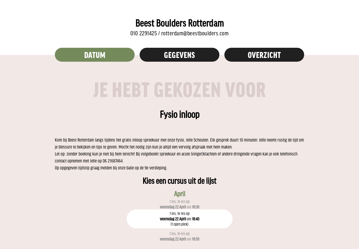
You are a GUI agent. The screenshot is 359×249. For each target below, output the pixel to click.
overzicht (264, 54)
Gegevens (179, 54)
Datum (94, 54)
